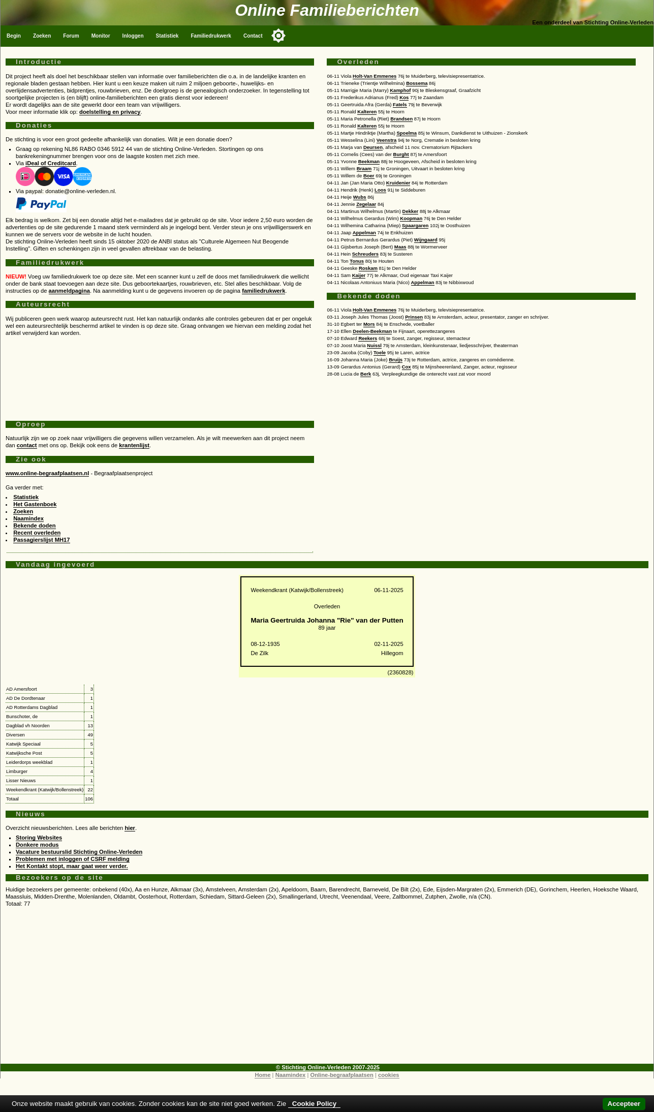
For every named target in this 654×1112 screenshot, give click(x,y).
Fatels (400, 104)
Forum (71, 36)
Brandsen (401, 118)
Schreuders (365, 254)
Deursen (373, 147)
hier (129, 828)
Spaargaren (415, 225)
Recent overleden (36, 533)
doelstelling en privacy (110, 112)
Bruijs (395, 359)
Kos (404, 97)
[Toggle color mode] (278, 35)
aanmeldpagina (69, 291)
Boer (369, 175)
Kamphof (400, 90)
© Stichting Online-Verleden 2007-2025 (328, 1067)
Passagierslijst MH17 (41, 540)
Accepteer (624, 1103)
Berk (365, 374)
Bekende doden (34, 525)
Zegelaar (366, 204)
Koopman (411, 218)
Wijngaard (426, 239)
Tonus (357, 261)
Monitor (100, 36)
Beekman (369, 161)
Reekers (367, 338)
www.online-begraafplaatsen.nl (47, 473)
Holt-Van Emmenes (374, 76)
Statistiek (167, 36)
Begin (14, 36)
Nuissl (374, 345)
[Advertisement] (160, 374)
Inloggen (133, 36)
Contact (253, 36)
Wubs (359, 197)
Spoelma (406, 133)
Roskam (368, 268)
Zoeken (42, 36)
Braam (364, 168)
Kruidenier (398, 183)
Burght (401, 154)
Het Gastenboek (34, 504)
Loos (380, 190)
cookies (388, 1075)
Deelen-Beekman (372, 331)
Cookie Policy (314, 1103)
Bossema (416, 83)
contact (27, 445)
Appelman (364, 232)
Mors (369, 324)
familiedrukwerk (263, 291)
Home (262, 1075)
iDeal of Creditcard (50, 163)
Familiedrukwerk (211, 36)
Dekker (410, 211)
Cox (406, 366)
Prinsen (414, 317)
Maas (400, 247)
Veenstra (387, 140)
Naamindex (28, 518)
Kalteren (367, 111)
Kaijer (358, 275)
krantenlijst (134, 445)
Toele (379, 352)
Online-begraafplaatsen (341, 1075)
